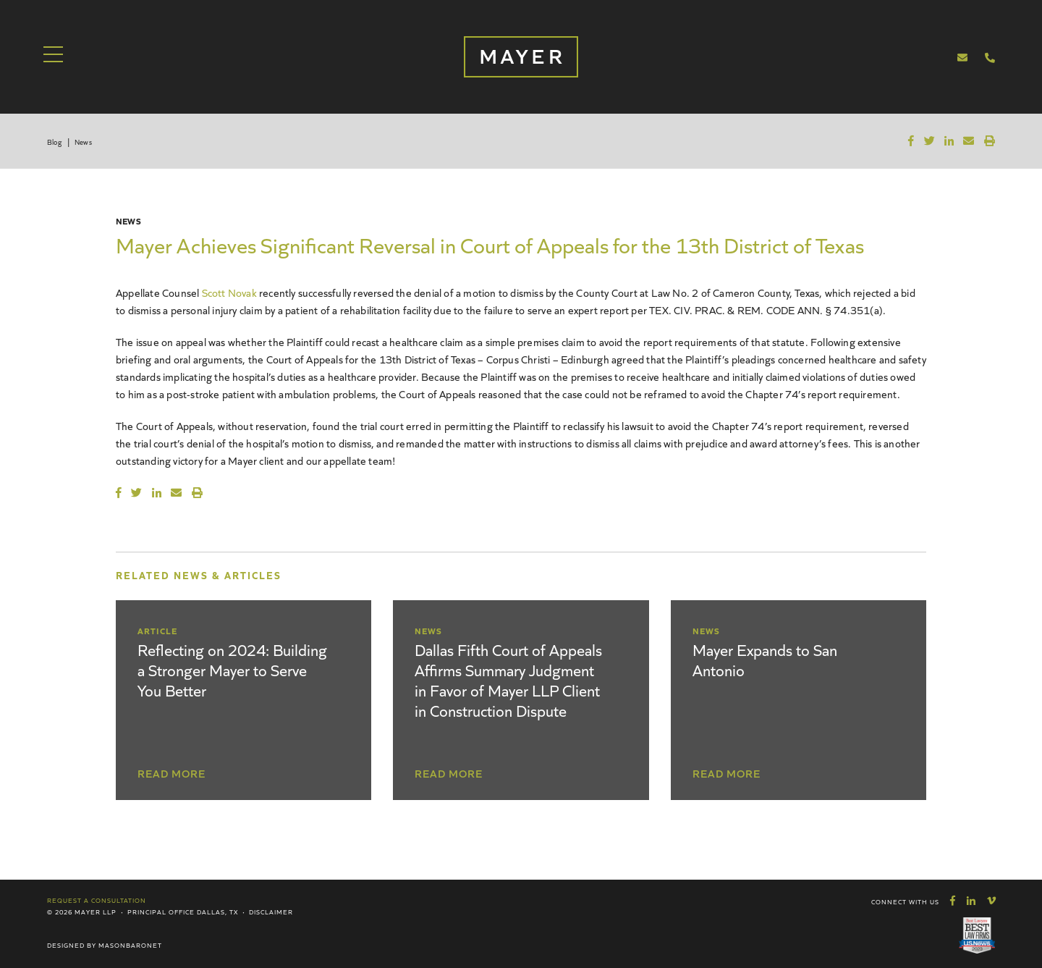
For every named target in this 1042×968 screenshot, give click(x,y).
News (83, 142)
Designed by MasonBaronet (104, 944)
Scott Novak (229, 292)
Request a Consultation (96, 900)
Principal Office (161, 911)
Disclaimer (271, 911)
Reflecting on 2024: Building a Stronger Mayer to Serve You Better (232, 669)
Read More (171, 772)
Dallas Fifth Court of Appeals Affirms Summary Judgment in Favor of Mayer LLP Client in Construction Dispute (508, 679)
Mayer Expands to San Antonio (764, 659)
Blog (54, 142)
